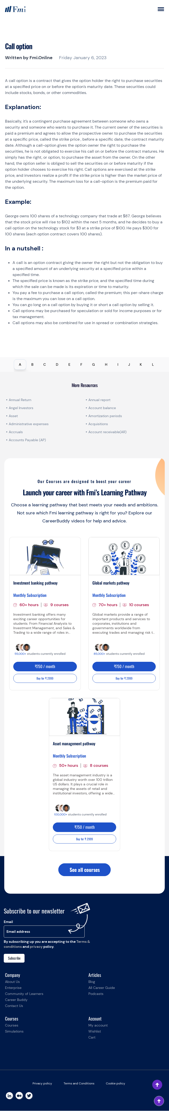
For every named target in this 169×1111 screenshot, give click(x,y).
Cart (91, 1037)
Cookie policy (115, 1084)
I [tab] (117, 364)
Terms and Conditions (79, 1084)
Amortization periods (105, 416)
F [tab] (81, 364)
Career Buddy (16, 1000)
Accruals (16, 432)
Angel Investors (21, 408)
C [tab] (44, 364)
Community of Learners (24, 994)
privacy (36, 947)
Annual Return (20, 400)
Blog (91, 982)
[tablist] (84, 364)
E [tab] (69, 364)
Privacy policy (42, 1084)
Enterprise (13, 988)
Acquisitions (98, 424)
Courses (11, 1025)
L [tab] (153, 364)
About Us (12, 982)
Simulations (14, 1031)
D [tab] (57, 364)
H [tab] (106, 364)
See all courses (85, 870)
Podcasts (95, 994)
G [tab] (93, 364)
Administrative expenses (29, 424)
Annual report (99, 400)
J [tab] (129, 364)
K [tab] (141, 364)
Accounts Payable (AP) (27, 440)
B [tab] (32, 364)
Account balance (102, 408)
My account (98, 1025)
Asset (13, 416)
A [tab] (20, 364)
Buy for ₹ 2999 (45, 678)
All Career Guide (101, 988)
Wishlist (94, 1031)
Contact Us (14, 1006)
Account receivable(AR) (107, 432)
